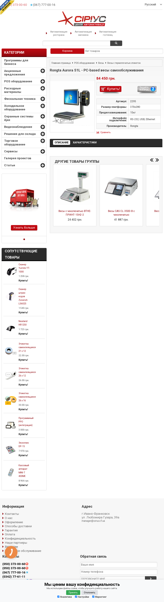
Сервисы (10, 151)
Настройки (82, 597)
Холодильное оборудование (14, 107)
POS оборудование (18, 81)
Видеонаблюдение (18, 127)
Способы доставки (18, 526)
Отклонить (89, 592)
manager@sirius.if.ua (93, 520)
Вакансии (11, 546)
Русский (150, 4)
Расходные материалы (12, 90)
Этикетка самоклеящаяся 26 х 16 (27, 397)
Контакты (12, 514)
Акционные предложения (14, 72)
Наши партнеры (16, 542)
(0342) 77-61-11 (13, 576)
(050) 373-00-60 (13, 564)
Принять (73, 592)
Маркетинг (99, 597)
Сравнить (105, 132)
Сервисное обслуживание (23, 551)
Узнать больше (24, 227)
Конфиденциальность (20, 538)
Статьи (9, 165)
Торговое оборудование (14, 142)
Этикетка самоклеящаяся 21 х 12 (27, 347)
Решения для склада (20, 134)
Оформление (14, 522)
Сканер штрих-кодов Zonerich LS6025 (23, 296)
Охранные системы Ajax (18, 118)
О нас (8, 518)
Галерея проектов (17, 158)
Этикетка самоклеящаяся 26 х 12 (27, 372)
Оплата (10, 534)
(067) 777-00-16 (44, 5)
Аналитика (64, 597)
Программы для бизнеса (16, 62)
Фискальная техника (20, 99)
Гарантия (11, 530)
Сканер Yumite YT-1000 (24, 268)
